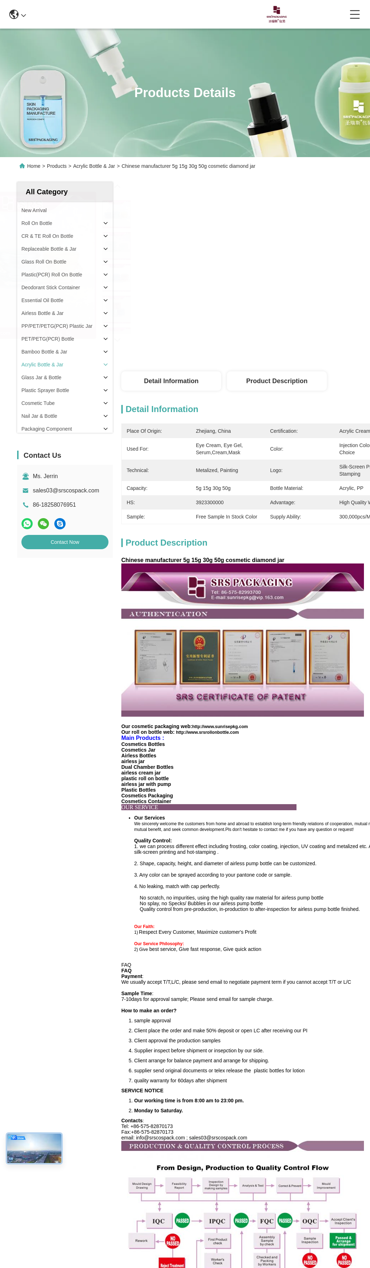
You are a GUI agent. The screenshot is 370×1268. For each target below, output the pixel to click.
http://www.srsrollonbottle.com (207, 732)
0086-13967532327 (172, 14)
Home (33, 166)
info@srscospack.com (106, 14)
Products (57, 166)
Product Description (277, 381)
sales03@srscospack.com (66, 490)
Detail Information (171, 381)
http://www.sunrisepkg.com (220, 726)
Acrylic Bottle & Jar (94, 166)
